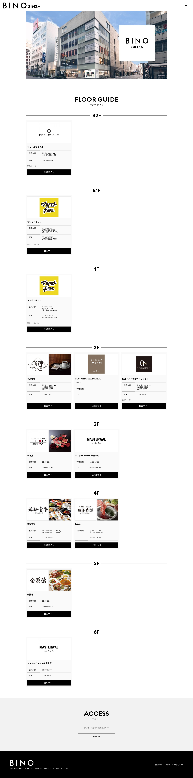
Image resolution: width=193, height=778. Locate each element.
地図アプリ (96, 737)
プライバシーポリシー (174, 765)
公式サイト (49, 172)
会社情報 (158, 765)
